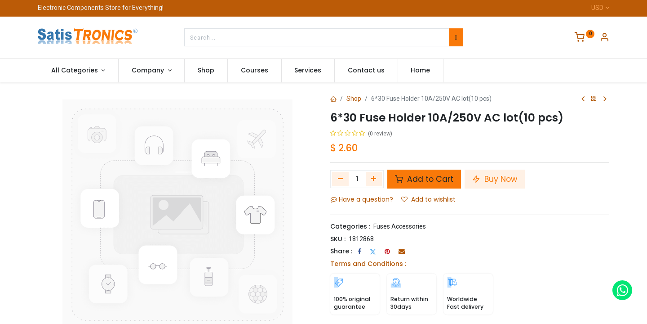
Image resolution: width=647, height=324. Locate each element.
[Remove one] (340, 179)
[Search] (456, 37)
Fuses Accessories (399, 226)
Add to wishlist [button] (428, 199)
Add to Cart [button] (424, 179)
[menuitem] (206, 70)
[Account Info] (604, 38)
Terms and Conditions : (368, 263)
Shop (353, 98)
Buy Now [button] (494, 179)
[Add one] (374, 179)
